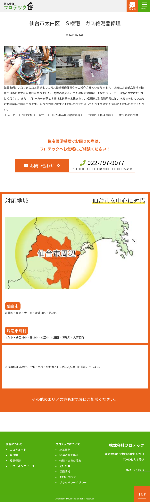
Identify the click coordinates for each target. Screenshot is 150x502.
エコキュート (18, 450)
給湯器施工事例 (69, 455)
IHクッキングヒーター (23, 466)
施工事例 (64, 450)
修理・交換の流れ (70, 460)
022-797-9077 (106, 162)
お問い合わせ (67, 477)
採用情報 (64, 471)
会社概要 (64, 466)
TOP (142, 494)
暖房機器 (15, 460)
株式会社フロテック (126, 445)
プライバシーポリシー (73, 482)
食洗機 (14, 455)
